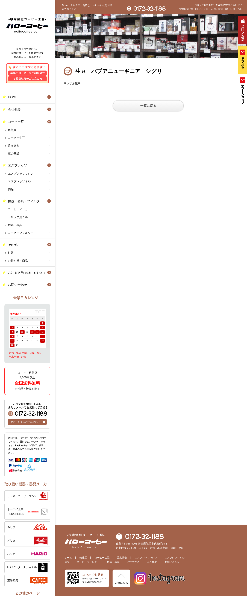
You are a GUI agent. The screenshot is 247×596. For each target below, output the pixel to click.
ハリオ (11, 553)
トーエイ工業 (27, 512)
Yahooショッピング (242, 91)
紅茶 (11, 252)
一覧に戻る (148, 106)
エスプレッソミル (19, 181)
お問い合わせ (17, 285)
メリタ (11, 540)
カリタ (11, 527)
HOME (12, 97)
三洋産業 (12, 580)
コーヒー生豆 (16, 137)
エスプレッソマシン (20, 173)
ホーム (68, 557)
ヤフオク (242, 60)
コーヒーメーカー (19, 209)
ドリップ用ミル (18, 217)
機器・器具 (15, 225)
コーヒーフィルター (20, 232)
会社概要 (14, 109)
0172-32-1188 (27, 409)
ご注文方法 (27, 272)
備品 (11, 189)
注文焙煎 (13, 145)
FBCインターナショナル (22, 567)
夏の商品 (13, 153)
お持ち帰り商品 (18, 260)
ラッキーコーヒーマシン (22, 496)
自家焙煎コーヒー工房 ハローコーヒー (27, 25)
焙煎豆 (12, 130)
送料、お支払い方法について (26, 422)
